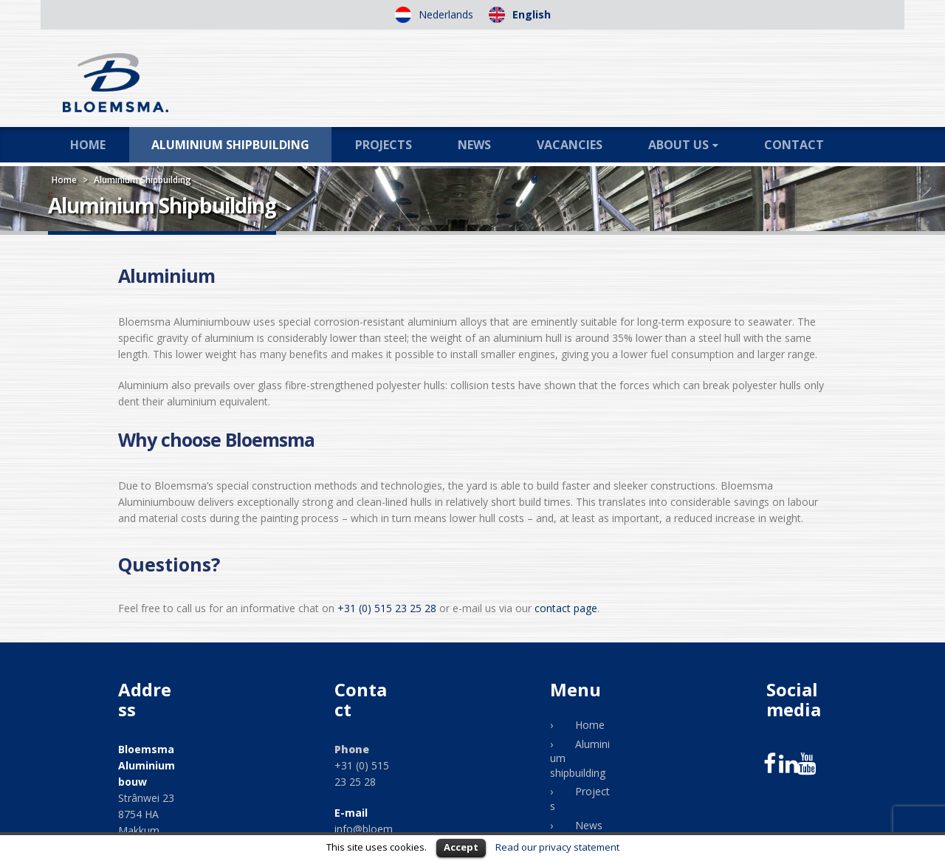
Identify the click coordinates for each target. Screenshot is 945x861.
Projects (383, 145)
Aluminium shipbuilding (230, 145)
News (474, 145)
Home (88, 145)
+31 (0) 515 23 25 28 (386, 608)
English (530, 14)
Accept (461, 847)
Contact (794, 145)
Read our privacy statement (557, 847)
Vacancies (569, 145)
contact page (566, 608)
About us (678, 145)
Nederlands (444, 14)
